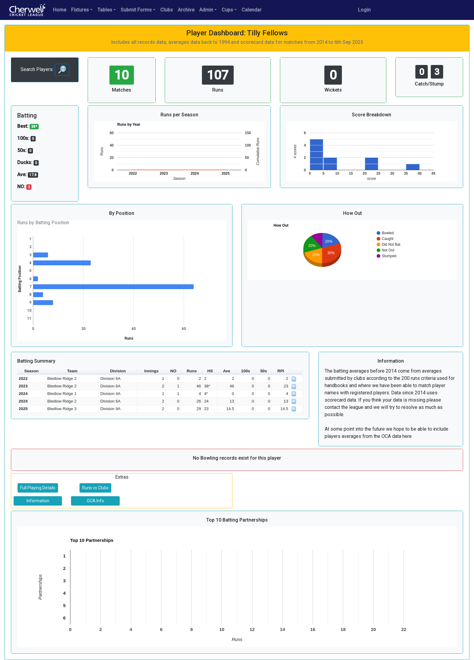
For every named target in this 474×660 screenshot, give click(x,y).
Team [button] (72, 371)
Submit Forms (136, 10)
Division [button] (118, 371)
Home (59, 10)
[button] (296, 371)
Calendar (251, 10)
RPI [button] (281, 371)
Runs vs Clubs (95, 487)
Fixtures (80, 10)
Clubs (166, 10)
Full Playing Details (37, 487)
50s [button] (263, 371)
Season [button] (31, 371)
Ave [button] (226, 371)
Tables (104, 10)
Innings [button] (151, 371)
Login (364, 10)
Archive (186, 10)
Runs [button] (191, 371)
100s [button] (245, 371)
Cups (227, 10)
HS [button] (210, 371)
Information (38, 500)
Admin (206, 10)
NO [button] (173, 371)
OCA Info (95, 500)
